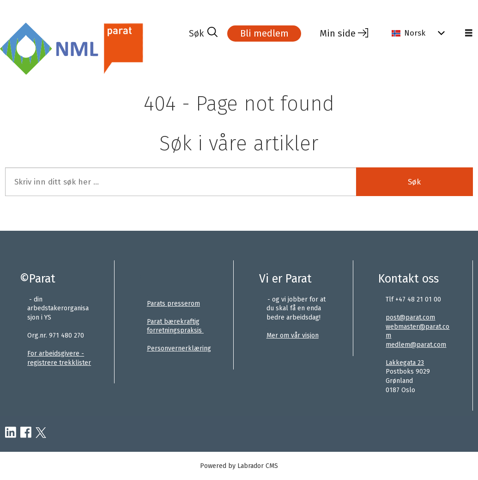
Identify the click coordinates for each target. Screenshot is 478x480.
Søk (414, 182)
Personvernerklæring (179, 348)
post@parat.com (410, 317)
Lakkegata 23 (405, 363)
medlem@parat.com (416, 345)
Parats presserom (173, 304)
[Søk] (203, 33)
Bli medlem (264, 33)
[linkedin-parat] (10, 433)
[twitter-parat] (41, 433)
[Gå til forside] (74, 47)
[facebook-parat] (25, 433)
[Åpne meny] (468, 33)
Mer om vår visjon (292, 335)
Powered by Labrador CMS (239, 466)
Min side (338, 33)
